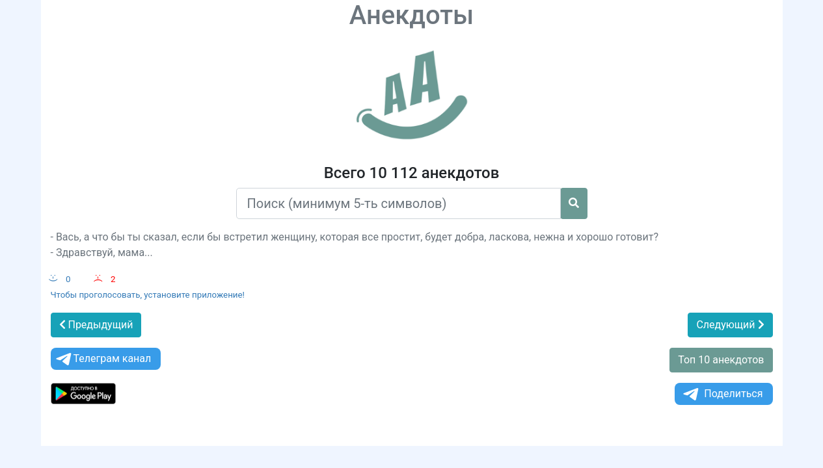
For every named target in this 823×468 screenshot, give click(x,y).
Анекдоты (411, 15)
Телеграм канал (103, 359)
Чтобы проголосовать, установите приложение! (148, 295)
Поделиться (721, 394)
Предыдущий (96, 324)
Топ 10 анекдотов (721, 360)
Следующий (730, 324)
